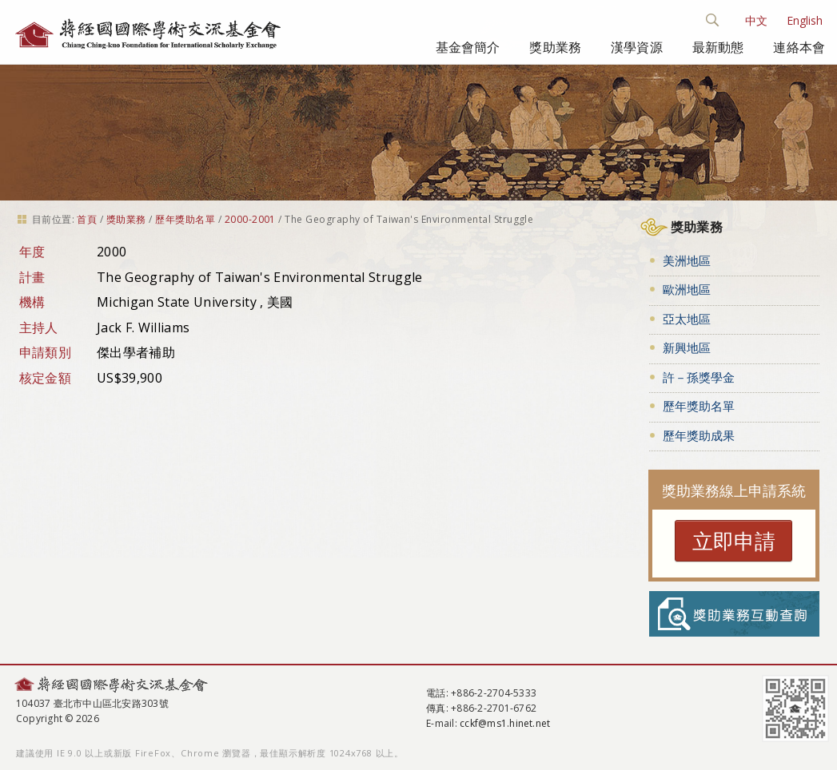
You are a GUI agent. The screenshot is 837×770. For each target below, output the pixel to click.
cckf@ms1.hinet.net (505, 723)
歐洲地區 (687, 289)
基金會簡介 (468, 47)
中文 (756, 20)
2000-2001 (250, 219)
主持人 (38, 327)
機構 (32, 302)
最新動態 (718, 47)
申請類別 (45, 352)
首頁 (87, 219)
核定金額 (45, 378)
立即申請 (733, 540)
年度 (32, 251)
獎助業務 (555, 47)
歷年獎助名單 (185, 219)
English (805, 20)
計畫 (32, 277)
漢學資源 (637, 47)
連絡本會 (799, 47)
